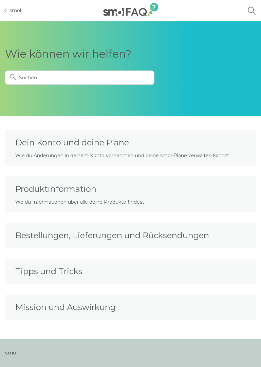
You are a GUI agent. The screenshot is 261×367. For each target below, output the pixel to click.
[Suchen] (79, 77)
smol (13, 10)
